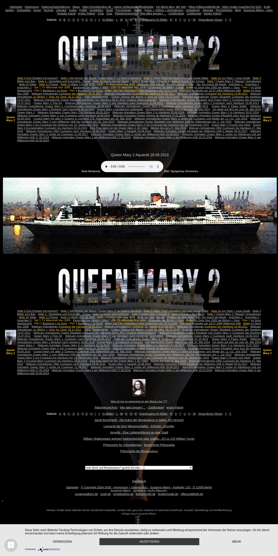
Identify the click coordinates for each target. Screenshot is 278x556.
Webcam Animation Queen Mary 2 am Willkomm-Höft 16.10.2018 (172, 137)
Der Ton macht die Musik (211, 84)
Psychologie (123, 10)
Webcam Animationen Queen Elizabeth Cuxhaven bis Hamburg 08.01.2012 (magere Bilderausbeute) (94, 99)
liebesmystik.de (146, 494)
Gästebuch (193, 10)
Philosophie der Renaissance (139, 451)
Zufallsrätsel (176, 13)
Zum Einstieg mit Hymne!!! (37, 78)
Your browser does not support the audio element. (132, 166)
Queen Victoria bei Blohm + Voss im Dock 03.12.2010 (145, 96)
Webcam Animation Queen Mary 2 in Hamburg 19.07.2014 (223, 112)
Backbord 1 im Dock (55, 90)
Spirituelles (24, 10)
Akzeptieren (149, 542)
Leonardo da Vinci (115, 426)
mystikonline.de (123, 494)
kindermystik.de (168, 494)
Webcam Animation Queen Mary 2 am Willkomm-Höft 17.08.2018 (91, 137)
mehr (236, 542)
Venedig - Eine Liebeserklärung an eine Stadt (139, 432)
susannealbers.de (86, 494)
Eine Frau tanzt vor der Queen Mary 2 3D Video (119, 128)
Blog (238, 10)
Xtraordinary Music (210, 19)
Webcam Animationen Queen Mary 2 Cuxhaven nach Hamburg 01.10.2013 (161, 106)
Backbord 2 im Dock (90, 90)
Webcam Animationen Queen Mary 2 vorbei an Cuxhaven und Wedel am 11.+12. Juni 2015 (190, 118)
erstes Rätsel (86, 13)
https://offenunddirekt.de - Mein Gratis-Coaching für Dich (225, 7)
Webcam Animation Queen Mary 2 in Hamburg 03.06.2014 (148, 112)
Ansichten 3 (24, 87)
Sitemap (208, 10)
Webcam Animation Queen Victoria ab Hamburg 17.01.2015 (149, 115)
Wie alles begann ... (153, 13)
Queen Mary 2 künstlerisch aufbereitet (120, 109)
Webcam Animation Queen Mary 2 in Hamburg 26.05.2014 (73, 112)
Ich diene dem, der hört (171, 7)
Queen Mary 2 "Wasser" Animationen (234, 81)
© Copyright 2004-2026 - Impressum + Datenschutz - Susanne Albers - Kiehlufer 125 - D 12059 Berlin (146, 487)
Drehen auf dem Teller (180, 84)
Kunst (37, 10)
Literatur (61, 10)
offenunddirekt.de (192, 494)
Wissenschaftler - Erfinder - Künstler (151, 426)
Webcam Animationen (67, 93)
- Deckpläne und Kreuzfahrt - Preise (64, 81)
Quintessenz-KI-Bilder (153, 19)
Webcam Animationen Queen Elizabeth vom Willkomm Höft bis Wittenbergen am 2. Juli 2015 (174, 121)
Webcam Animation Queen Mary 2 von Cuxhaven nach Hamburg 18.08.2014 (63, 115)
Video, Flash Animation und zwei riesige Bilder (176, 78)
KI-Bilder (108, 19)
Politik (83, 10)
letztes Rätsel (212, 13)
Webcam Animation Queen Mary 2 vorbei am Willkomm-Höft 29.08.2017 (135, 134)
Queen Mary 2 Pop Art (48, 103)
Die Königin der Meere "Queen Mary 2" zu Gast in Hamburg (100, 78)
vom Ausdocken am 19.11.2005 (141, 90)
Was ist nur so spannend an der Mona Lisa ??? (139, 401)
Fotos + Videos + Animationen (163, 10)
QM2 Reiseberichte (96, 96)
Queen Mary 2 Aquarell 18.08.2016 (129, 131)
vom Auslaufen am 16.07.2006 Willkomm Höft (210, 90)
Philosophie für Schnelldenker (122, 445)
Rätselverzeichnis (126, 13)
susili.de (105, 494)
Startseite (16, 7)
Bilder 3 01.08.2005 (77, 84)
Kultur (73, 10)
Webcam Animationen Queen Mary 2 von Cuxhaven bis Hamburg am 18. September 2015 (155, 124)
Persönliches (224, 10)
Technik (48, 10)
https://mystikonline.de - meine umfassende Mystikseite (117, 7)
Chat (101, 13)
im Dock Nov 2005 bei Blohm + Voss (217, 87)
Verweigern (62, 542)
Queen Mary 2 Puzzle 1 (150, 81)
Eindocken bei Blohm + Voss (90, 87)
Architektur (96, 10)
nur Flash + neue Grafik (230, 78)
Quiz (109, 13)
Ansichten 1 (236, 84)
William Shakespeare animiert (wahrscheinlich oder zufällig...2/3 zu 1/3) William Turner (139, 438)
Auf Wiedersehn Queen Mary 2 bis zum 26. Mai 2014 (177, 109)
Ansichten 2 (252, 84)
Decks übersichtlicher (111, 81)
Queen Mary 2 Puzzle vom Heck (231, 124)
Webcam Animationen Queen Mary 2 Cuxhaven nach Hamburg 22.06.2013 (212, 103)
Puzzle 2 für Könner (188, 81)
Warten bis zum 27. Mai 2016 (168, 128)
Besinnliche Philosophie (159, 445)
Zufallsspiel (194, 13)
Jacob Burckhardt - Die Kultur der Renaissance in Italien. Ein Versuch (139, 420)
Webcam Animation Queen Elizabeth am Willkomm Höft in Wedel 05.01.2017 (200, 131)
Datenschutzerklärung (56, 7)
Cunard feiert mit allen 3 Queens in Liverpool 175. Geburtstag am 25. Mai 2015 (83, 118)
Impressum (32, 7)
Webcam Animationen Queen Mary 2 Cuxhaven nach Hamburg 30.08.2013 (64, 106)
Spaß (109, 10)
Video (27, 84)
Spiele (138, 10)
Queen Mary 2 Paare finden (229, 106)
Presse (48, 84)
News (76, 7)
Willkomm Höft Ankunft (151, 84)
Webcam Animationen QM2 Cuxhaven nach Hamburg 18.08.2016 (66, 131)
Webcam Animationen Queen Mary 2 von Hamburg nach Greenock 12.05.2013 (114, 103)
